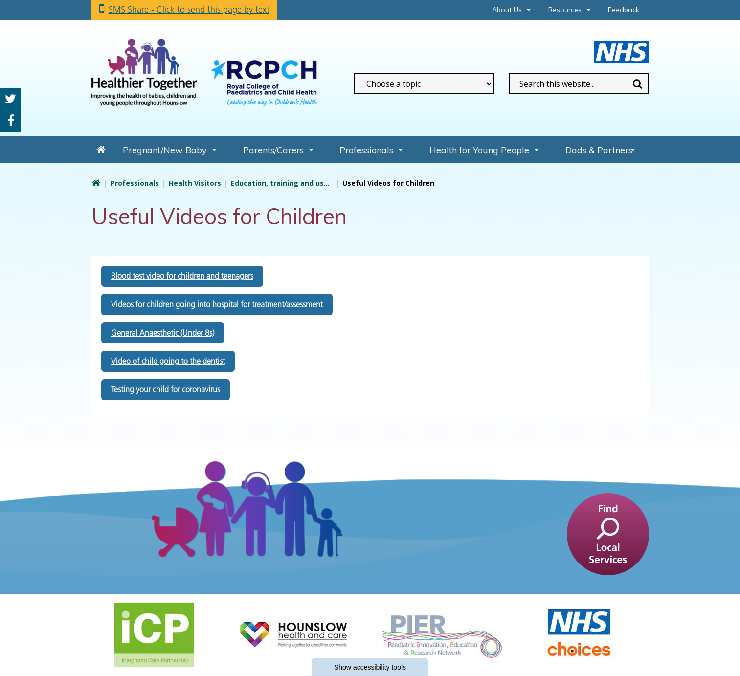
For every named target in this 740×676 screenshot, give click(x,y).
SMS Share (189, 9)
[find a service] (608, 533)
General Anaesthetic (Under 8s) (162, 333)
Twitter (10, 99)
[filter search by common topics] (424, 83)
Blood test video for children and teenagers (182, 276)
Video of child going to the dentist (168, 361)
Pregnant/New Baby (165, 150)
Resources (565, 9)
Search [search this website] (638, 83)
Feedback (623, 9)
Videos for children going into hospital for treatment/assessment (217, 304)
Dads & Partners (598, 150)
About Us (507, 9)
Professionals (366, 150)
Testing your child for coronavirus (165, 389)
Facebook (10, 121)
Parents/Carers (273, 150)
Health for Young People (479, 150)
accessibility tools (370, 667)
